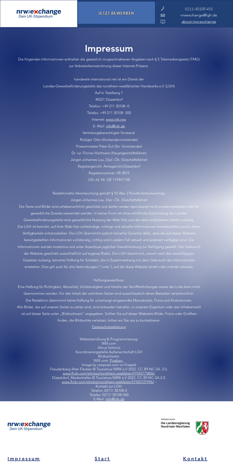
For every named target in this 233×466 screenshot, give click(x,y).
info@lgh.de (115, 126)
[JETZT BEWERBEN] (116, 13)
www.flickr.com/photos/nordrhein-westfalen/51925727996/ (108, 382)
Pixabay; (117, 360)
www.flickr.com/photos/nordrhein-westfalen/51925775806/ (109, 373)
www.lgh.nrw (116, 119)
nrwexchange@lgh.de (198, 15)
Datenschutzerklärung (109, 327)
